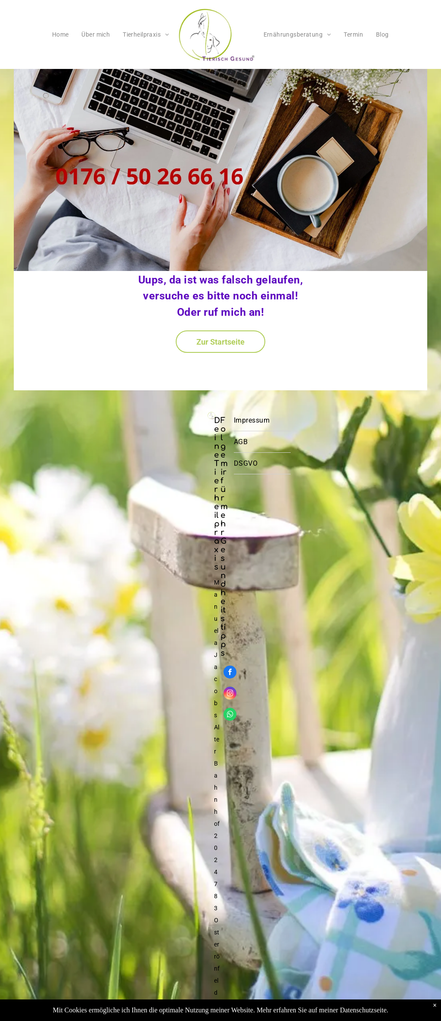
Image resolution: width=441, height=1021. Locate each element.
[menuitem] (60, 34)
